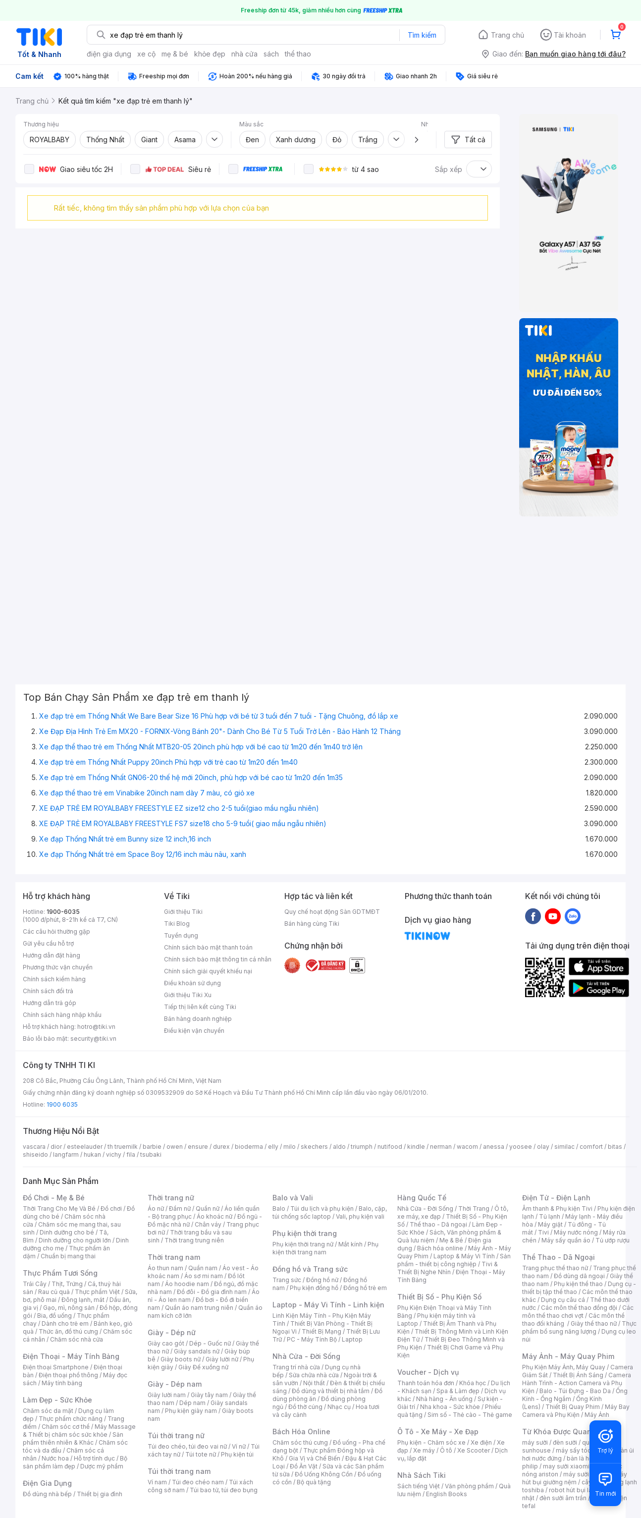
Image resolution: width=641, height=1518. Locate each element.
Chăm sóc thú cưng (300, 1442)
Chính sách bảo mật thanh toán (208, 947)
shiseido (35, 1154)
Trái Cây (35, 1284)
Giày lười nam (167, 1395)
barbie (152, 1146)
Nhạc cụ (339, 1406)
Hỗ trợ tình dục (94, 1458)
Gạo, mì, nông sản (69, 1307)
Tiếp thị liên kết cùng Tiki (200, 1007)
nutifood (389, 1146)
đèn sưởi (565, 1442)
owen (174, 1146)
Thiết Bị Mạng (321, 1331)
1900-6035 (63, 911)
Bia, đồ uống (54, 1315)
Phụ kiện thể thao (578, 1284)
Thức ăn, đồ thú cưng (68, 1331)
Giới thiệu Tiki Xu (188, 995)
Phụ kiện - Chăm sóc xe (431, 1442)
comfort (591, 1146)
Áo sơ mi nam (203, 1276)
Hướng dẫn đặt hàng (51, 955)
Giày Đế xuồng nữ (203, 1367)
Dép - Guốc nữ (210, 1343)
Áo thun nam (165, 1268)
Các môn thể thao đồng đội (579, 1307)
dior (56, 1146)
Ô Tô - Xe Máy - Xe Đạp (438, 1431)
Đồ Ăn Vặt (304, 1466)
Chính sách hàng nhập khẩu (62, 1014)
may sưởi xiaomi (566, 1466)
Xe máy (424, 1450)
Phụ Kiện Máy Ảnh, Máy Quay (563, 1367)
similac (564, 1146)
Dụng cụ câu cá (563, 1299)
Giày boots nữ (180, 1359)
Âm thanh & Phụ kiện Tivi (557, 1208)
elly (273, 1146)
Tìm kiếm (422, 35)
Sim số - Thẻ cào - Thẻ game (469, 1414)
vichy (113, 1154)
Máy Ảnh (597, 1414)
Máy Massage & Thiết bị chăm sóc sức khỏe (79, 1430)
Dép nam (192, 1402)
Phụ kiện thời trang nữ (302, 1244)
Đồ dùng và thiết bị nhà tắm (331, 1391)
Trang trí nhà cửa (296, 1367)
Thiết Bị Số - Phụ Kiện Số (439, 1297)
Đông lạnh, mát (83, 1299)
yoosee (520, 1146)
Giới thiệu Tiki (183, 911)
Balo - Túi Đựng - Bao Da (575, 1391)
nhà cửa (244, 54)
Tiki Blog (177, 923)
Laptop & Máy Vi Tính (464, 1256)
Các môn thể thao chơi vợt (578, 1311)
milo (289, 1146)
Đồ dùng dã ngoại (579, 1276)
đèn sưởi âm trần (563, 1498)
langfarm (66, 1154)
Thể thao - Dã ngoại (438, 1224)
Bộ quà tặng (314, 1482)
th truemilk (122, 1146)
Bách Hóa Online (301, 1431)
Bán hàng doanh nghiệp (198, 1018)
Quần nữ (207, 1208)
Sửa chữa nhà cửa (314, 1375)
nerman (441, 1146)
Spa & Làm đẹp (458, 1391)
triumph (362, 1146)
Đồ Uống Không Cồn (324, 1474)
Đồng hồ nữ (322, 1280)
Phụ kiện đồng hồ (314, 1288)
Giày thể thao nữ (594, 1323)
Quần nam (202, 1268)
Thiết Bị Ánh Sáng (578, 1375)
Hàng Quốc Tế (421, 1197)
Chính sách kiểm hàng (54, 979)
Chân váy (208, 1224)
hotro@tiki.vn (96, 1026)
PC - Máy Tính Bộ (312, 1339)
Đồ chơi (111, 1208)
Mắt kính (350, 1244)
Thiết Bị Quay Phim (572, 1406)
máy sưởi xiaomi (586, 1474)
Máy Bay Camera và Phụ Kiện (576, 1410)
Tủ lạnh (549, 1216)
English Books (446, 1494)
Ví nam (157, 1482)
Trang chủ (507, 35)
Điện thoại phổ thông (68, 1375)
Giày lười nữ (222, 1359)
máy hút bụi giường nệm (574, 1478)
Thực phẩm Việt (97, 1291)
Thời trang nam (174, 1257)
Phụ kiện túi (237, 1454)
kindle (416, 1146)
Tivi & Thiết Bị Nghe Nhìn (447, 1268)
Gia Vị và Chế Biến (314, 1458)
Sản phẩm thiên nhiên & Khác (73, 1438)
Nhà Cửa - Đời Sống (306, 1356)
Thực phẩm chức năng (71, 1418)
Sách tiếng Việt (418, 1486)
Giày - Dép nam (175, 1384)
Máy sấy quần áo (565, 1240)
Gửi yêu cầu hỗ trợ (48, 943)
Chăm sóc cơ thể (66, 1426)
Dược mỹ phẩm (101, 1466)
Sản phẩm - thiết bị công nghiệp (454, 1260)
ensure (198, 1146)
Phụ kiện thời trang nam (325, 1248)
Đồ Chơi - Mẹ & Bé (54, 1197)
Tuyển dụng (181, 935)
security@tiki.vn (93, 1038)
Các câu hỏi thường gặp (56, 931)
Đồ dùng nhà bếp (47, 1494)
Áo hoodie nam (187, 1284)
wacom (467, 1146)
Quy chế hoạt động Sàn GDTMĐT (332, 911)
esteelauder (85, 1146)
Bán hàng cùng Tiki (311, 923)
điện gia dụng (109, 54)
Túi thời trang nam (179, 1471)
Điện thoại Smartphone (56, 1367)
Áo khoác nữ (214, 1216)
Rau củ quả (54, 1291)
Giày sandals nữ (196, 1351)
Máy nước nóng (576, 1232)
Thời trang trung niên (194, 1240)
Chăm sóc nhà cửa (76, 1339)
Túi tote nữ (200, 1454)
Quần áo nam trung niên (199, 1307)
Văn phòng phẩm (469, 1486)
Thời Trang (473, 1208)
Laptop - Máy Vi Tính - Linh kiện (328, 1304)
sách (271, 54)
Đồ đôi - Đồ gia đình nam (212, 1291)
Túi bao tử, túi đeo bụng (224, 1490)
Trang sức (286, 1280)
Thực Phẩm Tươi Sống (60, 1273)
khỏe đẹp (209, 54)
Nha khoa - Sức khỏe (450, 1406)
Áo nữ (156, 1208)
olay (543, 1146)
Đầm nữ (180, 1208)
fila (130, 1154)
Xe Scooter (473, 1450)
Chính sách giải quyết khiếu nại (208, 971)
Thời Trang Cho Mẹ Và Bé (59, 1208)
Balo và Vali (292, 1197)
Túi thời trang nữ (176, 1435)
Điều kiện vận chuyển (194, 1030)
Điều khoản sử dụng (192, 983)
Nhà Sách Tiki (421, 1475)
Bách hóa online (440, 1248)
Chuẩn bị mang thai (68, 1256)
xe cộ (146, 54)
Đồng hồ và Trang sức (310, 1269)
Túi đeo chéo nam (198, 1482)
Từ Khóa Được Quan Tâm (565, 1431)
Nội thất (314, 1383)
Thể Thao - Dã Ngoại (558, 1257)
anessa (493, 1146)
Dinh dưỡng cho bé (67, 1232)
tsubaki (150, 1154)
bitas (615, 1146)
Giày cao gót (166, 1343)
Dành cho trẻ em (65, 1323)
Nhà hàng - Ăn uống (444, 1399)
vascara (34, 1146)
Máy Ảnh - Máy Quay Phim (568, 1356)
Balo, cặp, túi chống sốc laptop (329, 1212)
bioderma (249, 1146)
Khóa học (472, 1383)
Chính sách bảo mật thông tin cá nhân (217, 959)
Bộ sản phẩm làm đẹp (75, 1462)
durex (221, 1146)
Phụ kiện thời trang (304, 1233)
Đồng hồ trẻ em (365, 1288)
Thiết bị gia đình (99, 1494)
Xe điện (481, 1442)
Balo (278, 1208)
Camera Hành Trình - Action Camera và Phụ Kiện (576, 1383)
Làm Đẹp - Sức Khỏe (57, 1400)
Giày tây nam (209, 1395)
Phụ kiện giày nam (191, 1410)
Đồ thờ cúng (305, 1406)
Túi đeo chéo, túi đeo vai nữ (187, 1446)
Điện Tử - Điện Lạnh (556, 1197)
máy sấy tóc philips (584, 1450)
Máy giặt (550, 1224)
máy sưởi (535, 1442)
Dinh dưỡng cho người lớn (75, 1240)
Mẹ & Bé (451, 1240)
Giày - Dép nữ (172, 1332)
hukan (92, 1154)
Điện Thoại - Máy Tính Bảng (71, 1356)
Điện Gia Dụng (47, 1483)
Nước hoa (55, 1458)
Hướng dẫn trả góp (49, 1003)
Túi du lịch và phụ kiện (322, 1208)
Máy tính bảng (62, 1383)
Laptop (352, 1339)
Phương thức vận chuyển (58, 967)
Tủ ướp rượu (612, 1240)
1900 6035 (62, 1104)
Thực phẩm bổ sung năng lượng (579, 1327)
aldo (339, 1146)
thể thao (298, 54)
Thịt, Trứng (67, 1284)
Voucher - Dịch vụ (428, 1372)
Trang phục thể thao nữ (555, 1268)
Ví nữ (239, 1446)
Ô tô (446, 1450)
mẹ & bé (174, 54)
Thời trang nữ (171, 1197)
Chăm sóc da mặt (48, 1410)
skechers (314, 1146)
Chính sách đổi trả (48, 991)
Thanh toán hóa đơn (425, 1383)
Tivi (543, 1232)
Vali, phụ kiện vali (360, 1216)
